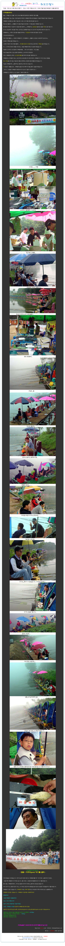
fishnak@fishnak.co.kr (28, 937)
